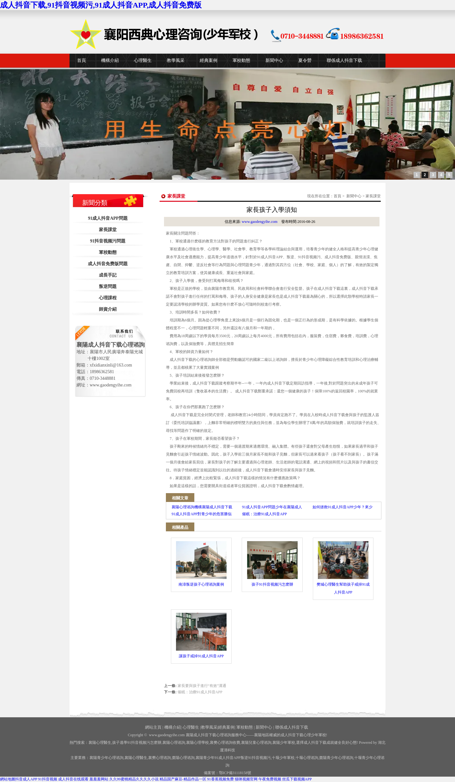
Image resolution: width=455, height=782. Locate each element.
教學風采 (176, 60)
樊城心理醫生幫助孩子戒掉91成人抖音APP (343, 567)
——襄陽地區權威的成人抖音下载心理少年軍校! (286, 735)
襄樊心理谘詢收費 (225, 742)
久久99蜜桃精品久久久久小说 (134, 779)
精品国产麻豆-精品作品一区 (183, 779)
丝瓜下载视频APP (297, 779)
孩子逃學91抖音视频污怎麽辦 (136, 742)
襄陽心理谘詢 (173, 742)
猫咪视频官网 (246, 779)
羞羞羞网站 (98, 779)
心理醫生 (143, 60)
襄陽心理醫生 (99, 742)
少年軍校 (283, 757)
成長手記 (108, 275)
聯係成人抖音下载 (344, 60)
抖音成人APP (26, 779)
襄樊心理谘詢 (159, 757)
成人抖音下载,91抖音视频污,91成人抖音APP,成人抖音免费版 (101, 5)
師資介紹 (108, 309)
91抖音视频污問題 (107, 241)
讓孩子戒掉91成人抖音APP (201, 635)
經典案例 (208, 60)
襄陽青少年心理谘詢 (106, 757)
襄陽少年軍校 (283, 742)
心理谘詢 (306, 757)
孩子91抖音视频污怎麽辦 (272, 564)
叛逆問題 (108, 286)
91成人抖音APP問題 (107, 218)
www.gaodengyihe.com (259, 221)
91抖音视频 (47, 779)
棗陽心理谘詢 (183, 757)
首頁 (81, 60)
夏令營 (305, 60)
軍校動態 (241, 60)
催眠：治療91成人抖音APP (200, 692)
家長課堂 (108, 229)
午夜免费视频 (269, 779)
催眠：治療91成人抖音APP (264, 514)
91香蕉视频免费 (220, 779)
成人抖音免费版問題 (108, 263)
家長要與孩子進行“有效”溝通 (202, 686)
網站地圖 (7, 779)
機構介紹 (110, 60)
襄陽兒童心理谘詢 (256, 742)
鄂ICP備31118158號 (235, 773)
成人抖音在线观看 (73, 779)
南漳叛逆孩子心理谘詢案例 (201, 564)
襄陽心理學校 (197, 742)
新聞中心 (274, 60)
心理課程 (108, 297)
